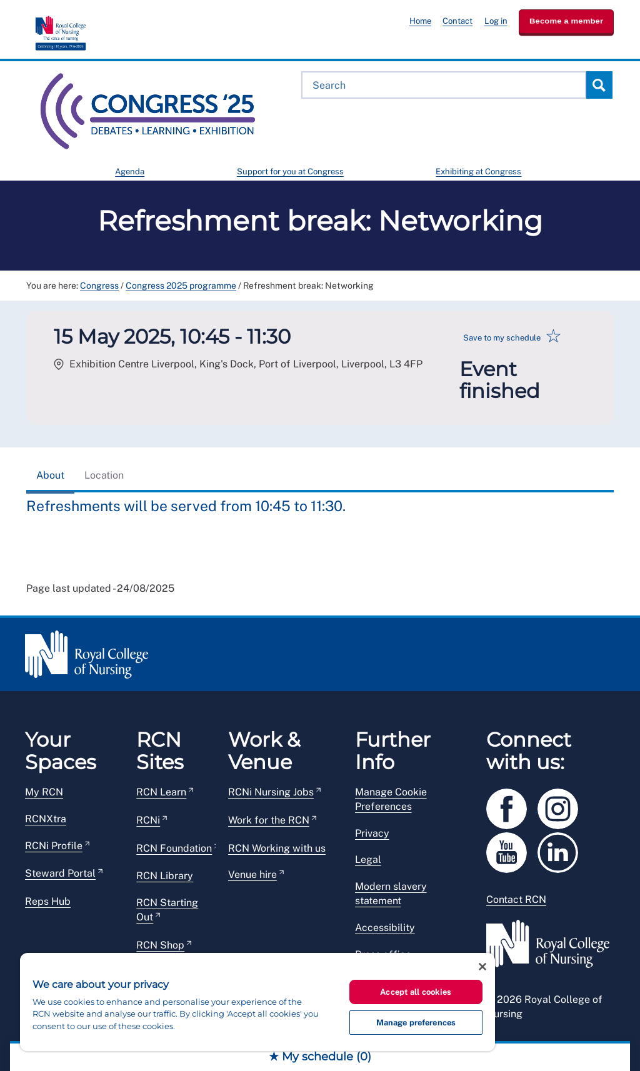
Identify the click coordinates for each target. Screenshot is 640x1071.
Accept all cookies (415, 992)
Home (420, 21)
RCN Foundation (174, 848)
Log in (496, 21)
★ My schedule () (320, 1057)
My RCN (44, 792)
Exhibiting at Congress (478, 171)
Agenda (129, 171)
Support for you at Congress (290, 171)
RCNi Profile (53, 846)
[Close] (482, 966)
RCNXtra (45, 819)
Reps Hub (48, 901)
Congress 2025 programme (181, 286)
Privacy (372, 833)
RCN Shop (160, 945)
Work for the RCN (268, 820)
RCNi (148, 820)
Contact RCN (516, 899)
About (50, 475)
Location (104, 475)
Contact (457, 21)
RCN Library (164, 876)
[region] (257, 1002)
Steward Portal (60, 873)
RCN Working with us (277, 848)
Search (598, 85)
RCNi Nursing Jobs (271, 792)
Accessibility (385, 928)
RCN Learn (161, 792)
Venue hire (252, 874)
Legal (368, 859)
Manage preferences (416, 1022)
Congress (99, 286)
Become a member (566, 21)
